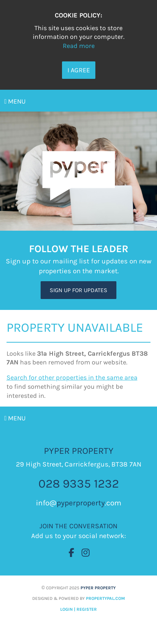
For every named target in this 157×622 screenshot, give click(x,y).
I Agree (78, 70)
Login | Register (78, 609)
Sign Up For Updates (78, 290)
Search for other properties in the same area (72, 377)
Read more (79, 45)
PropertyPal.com (105, 598)
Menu (15, 101)
